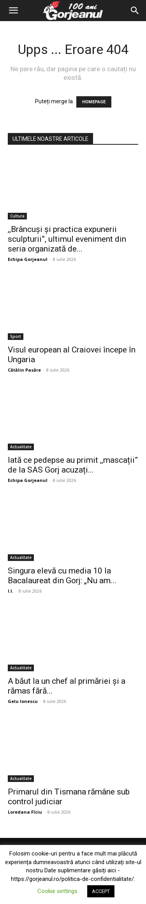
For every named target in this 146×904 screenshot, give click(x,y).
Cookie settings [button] (57, 891)
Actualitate (21, 446)
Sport (15, 336)
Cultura (17, 216)
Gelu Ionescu (23, 701)
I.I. (10, 591)
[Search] (135, 10)
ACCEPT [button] (101, 891)
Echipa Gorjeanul (27, 259)
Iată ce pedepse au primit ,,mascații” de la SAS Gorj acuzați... (73, 464)
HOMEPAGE (94, 101)
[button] (13, 10)
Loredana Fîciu (25, 812)
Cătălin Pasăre (24, 370)
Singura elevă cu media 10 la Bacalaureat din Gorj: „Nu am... (62, 575)
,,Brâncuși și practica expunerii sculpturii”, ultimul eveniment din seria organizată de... (67, 239)
